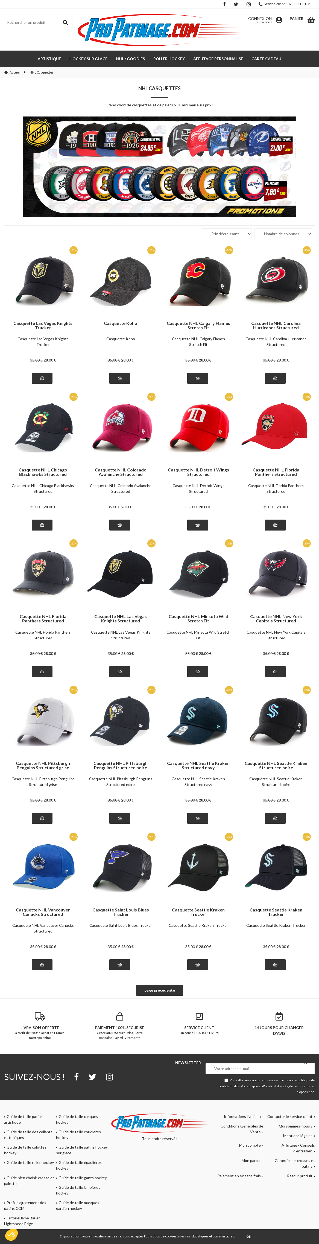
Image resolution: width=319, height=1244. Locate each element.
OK (248, 1236)
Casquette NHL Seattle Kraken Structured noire (276, 765)
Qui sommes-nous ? (295, 1126)
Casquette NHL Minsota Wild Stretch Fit (198, 618)
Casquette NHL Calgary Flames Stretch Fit (198, 325)
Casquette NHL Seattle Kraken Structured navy (198, 765)
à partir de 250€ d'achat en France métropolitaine (40, 1026)
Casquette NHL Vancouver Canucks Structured (43, 912)
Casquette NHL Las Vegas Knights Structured (120, 618)
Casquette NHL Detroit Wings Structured (198, 472)
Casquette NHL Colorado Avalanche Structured (121, 472)
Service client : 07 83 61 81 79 (285, 4)
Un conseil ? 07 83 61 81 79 (199, 1023)
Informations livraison (242, 1116)
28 (49, 360)
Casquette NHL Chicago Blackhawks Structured (43, 472)
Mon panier (251, 1160)
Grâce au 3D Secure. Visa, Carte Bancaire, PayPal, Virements (119, 1026)
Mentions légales (297, 1135)
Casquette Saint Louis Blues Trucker (120, 912)
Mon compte (250, 1145)
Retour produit (299, 1175)
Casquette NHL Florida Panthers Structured (276, 472)
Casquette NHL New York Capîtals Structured (276, 618)
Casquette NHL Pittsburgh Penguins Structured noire (120, 765)
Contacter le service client (289, 1116)
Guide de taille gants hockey (82, 1177)
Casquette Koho (120, 323)
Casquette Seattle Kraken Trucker (198, 912)
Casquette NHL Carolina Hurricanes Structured (276, 325)
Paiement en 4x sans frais (239, 1175)
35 (36, 360)
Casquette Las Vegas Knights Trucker (42, 325)
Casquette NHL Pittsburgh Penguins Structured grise (43, 765)
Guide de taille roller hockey (30, 1162)
